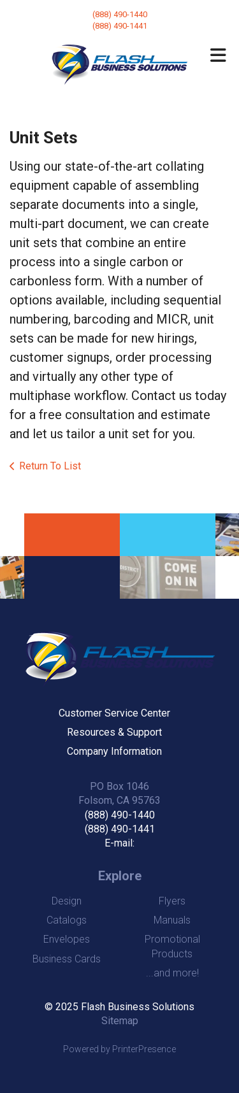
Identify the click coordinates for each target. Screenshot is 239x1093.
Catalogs (67, 920)
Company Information (114, 751)
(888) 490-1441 (120, 829)
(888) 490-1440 (119, 14)
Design (67, 901)
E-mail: (119, 843)
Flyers (172, 901)
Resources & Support (114, 732)
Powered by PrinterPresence (119, 1049)
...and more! (172, 973)
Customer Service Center (114, 713)
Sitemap (119, 1021)
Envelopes (66, 939)
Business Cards (67, 959)
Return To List (50, 466)
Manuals (172, 920)
